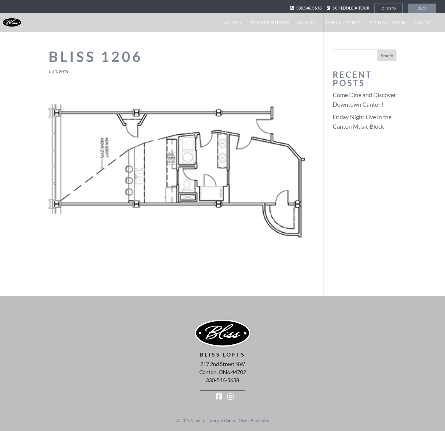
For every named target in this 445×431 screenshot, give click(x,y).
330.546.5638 (309, 7)
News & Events (343, 23)
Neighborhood (270, 23)
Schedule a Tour (350, 7)
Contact (424, 23)
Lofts (230, 23)
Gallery (307, 23)
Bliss (422, 8)
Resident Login (387, 23)
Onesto (389, 8)
